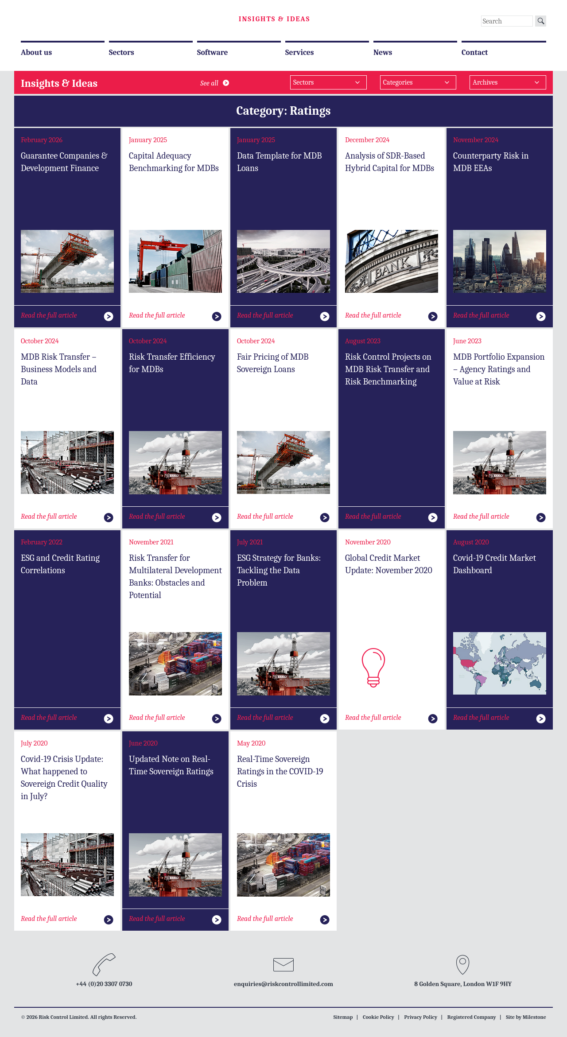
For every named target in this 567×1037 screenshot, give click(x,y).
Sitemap (343, 1017)
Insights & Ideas (275, 19)
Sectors (121, 52)
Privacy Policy (420, 1017)
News (382, 52)
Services (299, 52)
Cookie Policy (378, 1017)
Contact (475, 52)
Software (212, 52)
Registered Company (471, 1017)
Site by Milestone (526, 1017)
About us (36, 52)
